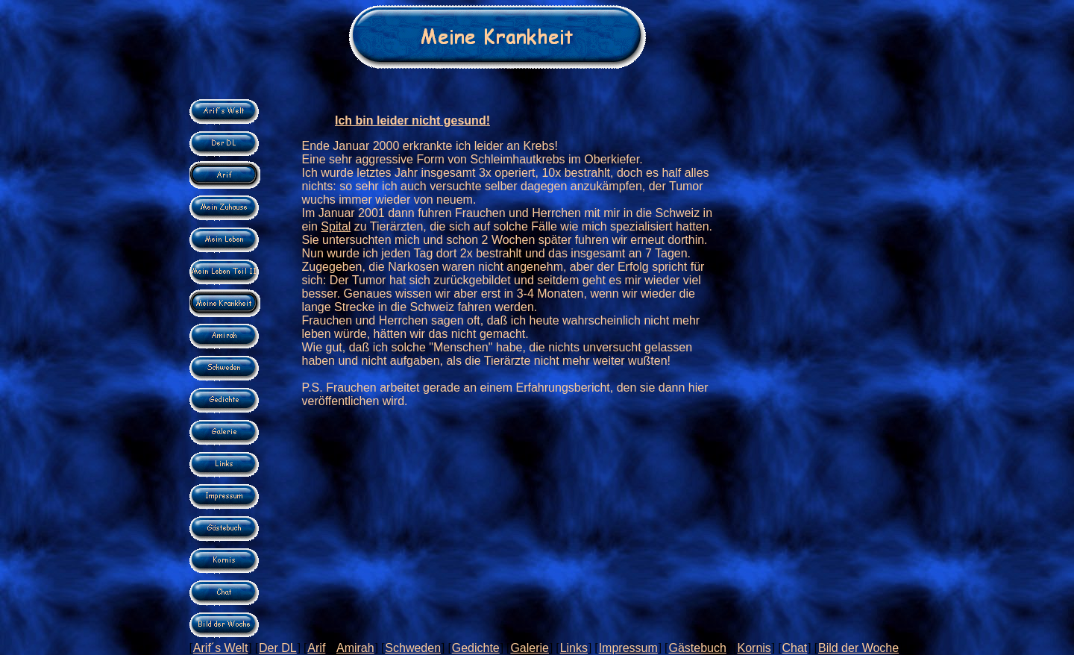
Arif (316, 648)
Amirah (355, 648)
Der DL (278, 648)
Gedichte (476, 648)
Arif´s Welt (220, 648)
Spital (336, 226)
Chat (795, 648)
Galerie (529, 648)
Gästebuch (697, 648)
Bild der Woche (858, 648)
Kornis (753, 648)
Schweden (413, 648)
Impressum (628, 648)
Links (574, 648)
